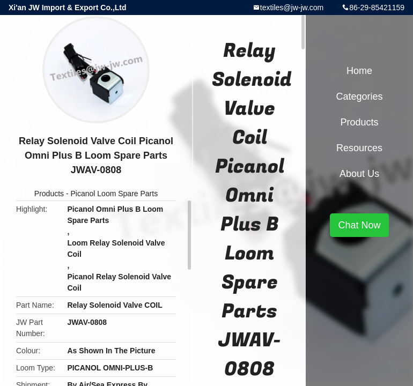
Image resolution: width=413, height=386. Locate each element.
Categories (359, 96)
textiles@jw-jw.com (291, 7)
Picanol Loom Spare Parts (114, 193)
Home (359, 70)
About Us (359, 173)
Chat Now (359, 225)
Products (49, 193)
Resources (359, 148)
